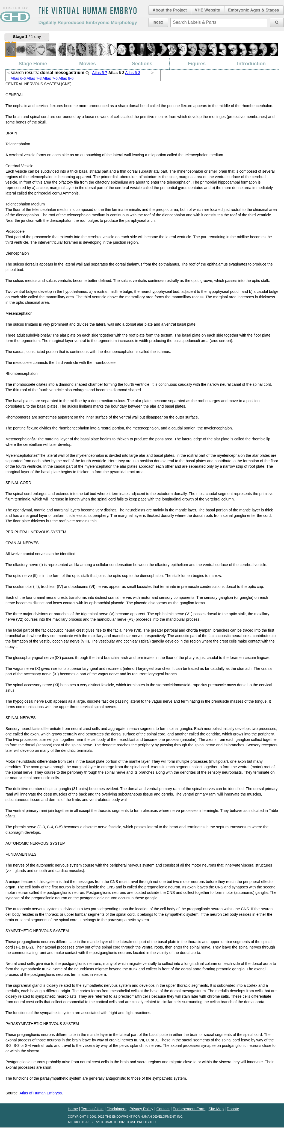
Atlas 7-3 (34, 78)
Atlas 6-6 (18, 78)
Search (87, 73)
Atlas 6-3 (132, 72)
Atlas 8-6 (65, 78)
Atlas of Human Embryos (40, 1093)
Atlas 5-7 (99, 72)
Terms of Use (92, 1109)
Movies (87, 63)
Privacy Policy (141, 1109)
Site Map (216, 1109)
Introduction (251, 63)
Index (158, 22)
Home (73, 1109)
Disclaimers (116, 1109)
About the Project (169, 10)
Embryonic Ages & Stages (254, 10)
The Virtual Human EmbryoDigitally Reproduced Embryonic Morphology (87, 16)
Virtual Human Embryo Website (207, 10)
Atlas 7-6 (50, 78)
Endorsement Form (189, 1109)
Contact (163, 1109)
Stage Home (33, 63)
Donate (233, 1109)
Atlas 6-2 (116, 72)
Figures (197, 63)
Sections (142, 63)
